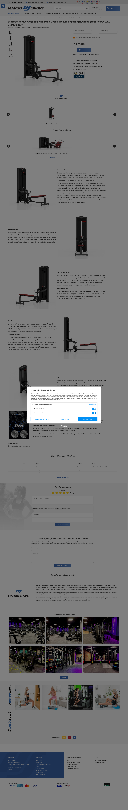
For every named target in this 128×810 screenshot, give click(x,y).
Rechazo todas (65, 419)
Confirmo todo (87, 419)
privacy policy (87, 395)
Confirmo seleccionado (42, 419)
